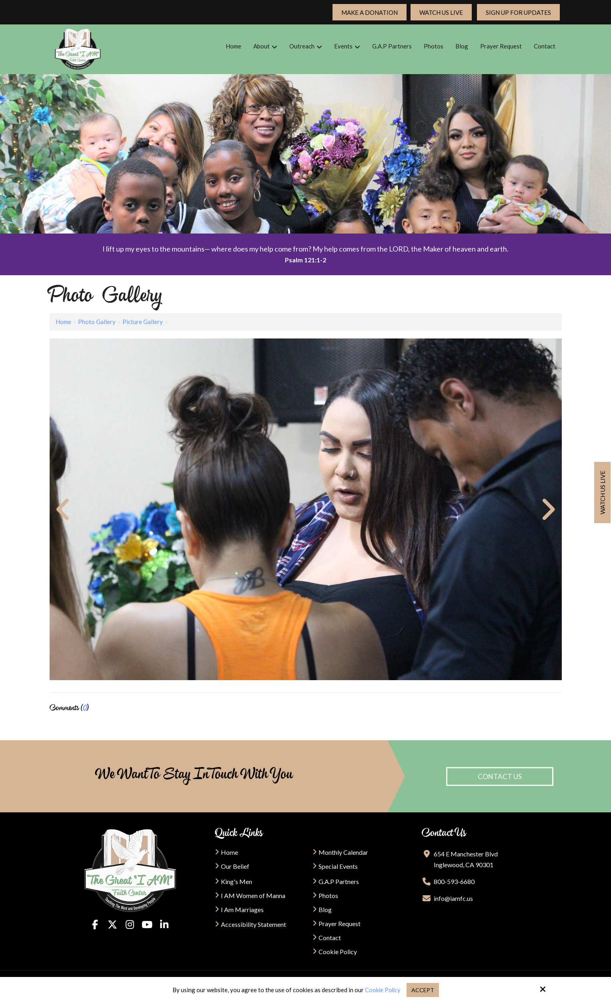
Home (63, 321)
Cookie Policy (382, 989)
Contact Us (500, 776)
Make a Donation (369, 12)
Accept (423, 989)
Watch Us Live (441, 12)
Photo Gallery (97, 321)
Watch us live (602, 492)
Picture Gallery (142, 321)
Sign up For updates (518, 12)
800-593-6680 (454, 881)
